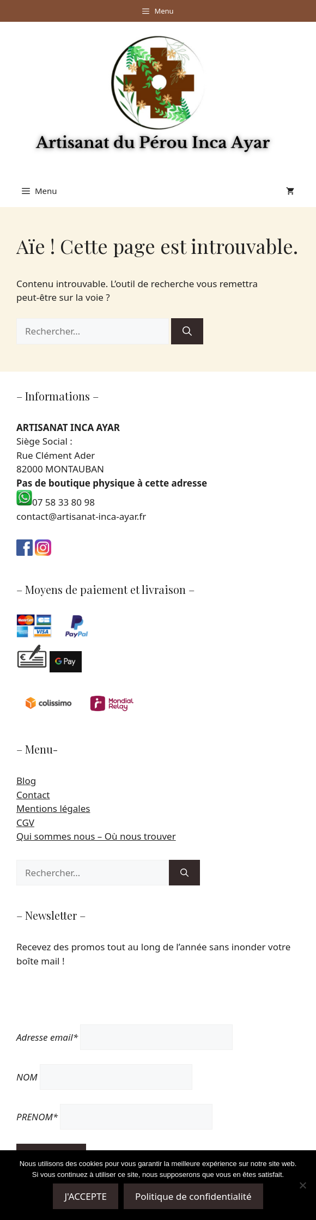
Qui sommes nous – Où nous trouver (96, 836)
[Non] (302, 1185)
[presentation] (99, 1003)
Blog (26, 780)
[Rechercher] (187, 331)
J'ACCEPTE (85, 1196)
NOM (27, 1077)
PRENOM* (37, 1116)
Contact (33, 794)
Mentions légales (53, 808)
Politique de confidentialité (193, 1196)
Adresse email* (47, 1037)
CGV (25, 822)
